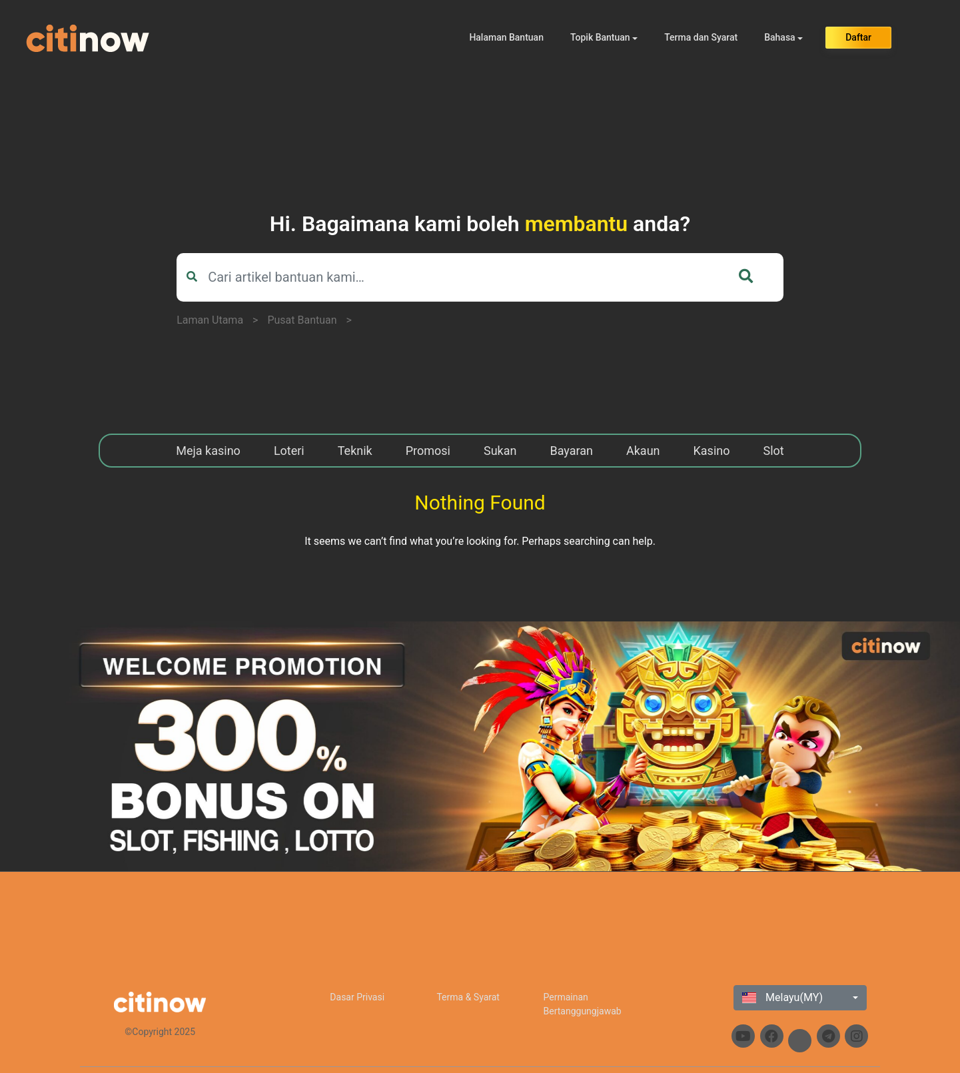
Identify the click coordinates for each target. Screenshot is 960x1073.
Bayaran (571, 451)
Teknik (355, 451)
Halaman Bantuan (506, 37)
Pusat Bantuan (301, 320)
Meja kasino (208, 451)
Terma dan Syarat (700, 37)
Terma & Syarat (468, 997)
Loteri (289, 451)
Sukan (500, 451)
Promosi (428, 451)
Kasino (712, 451)
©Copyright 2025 (160, 1031)
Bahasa (779, 37)
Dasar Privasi (357, 997)
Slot (773, 451)
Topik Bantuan (600, 37)
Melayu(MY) (782, 997)
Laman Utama (210, 320)
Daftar (858, 37)
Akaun (643, 451)
